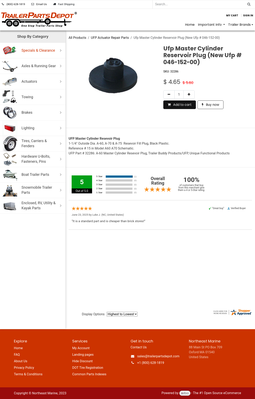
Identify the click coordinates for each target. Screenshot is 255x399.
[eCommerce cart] (232, 15)
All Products (77, 38)
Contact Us (139, 347)
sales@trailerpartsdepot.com (158, 356)
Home (18, 348)
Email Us (41, 4)
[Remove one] (169, 94)
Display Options (93, 314)
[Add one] (189, 94)
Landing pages (83, 355)
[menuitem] (189, 25)
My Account (81, 348)
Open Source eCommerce (222, 393)
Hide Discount (82, 361)
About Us (20, 361)
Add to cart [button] (180, 104)
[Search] (249, 4)
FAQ (17, 355)
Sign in (248, 15)
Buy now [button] (210, 104)
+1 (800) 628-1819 (150, 363)
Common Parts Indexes (89, 374)
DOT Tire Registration (87, 368)
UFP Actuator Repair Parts (110, 38)
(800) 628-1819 (16, 4)
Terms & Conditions (28, 374)
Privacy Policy (24, 368)
